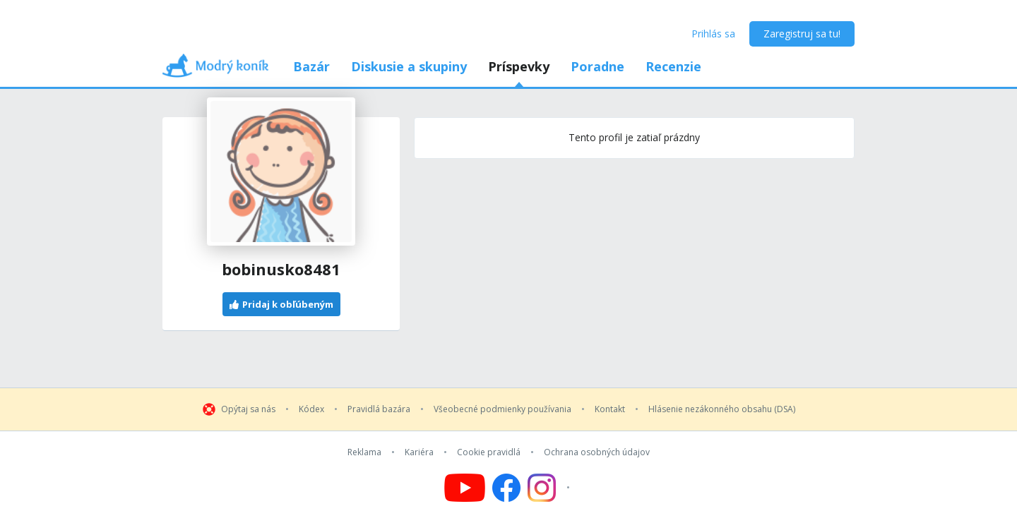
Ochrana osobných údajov (597, 452)
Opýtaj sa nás (248, 409)
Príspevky (518, 66)
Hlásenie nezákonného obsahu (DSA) (721, 409)
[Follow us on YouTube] (464, 488)
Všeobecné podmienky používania (502, 409)
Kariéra (419, 452)
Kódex (311, 409)
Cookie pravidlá (489, 452)
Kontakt (610, 409)
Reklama (364, 452)
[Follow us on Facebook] (506, 488)
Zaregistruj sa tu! (801, 33)
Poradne (597, 66)
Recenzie (673, 66)
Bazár (311, 66)
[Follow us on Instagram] (550, 488)
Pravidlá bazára (378, 409)
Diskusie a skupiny (409, 66)
